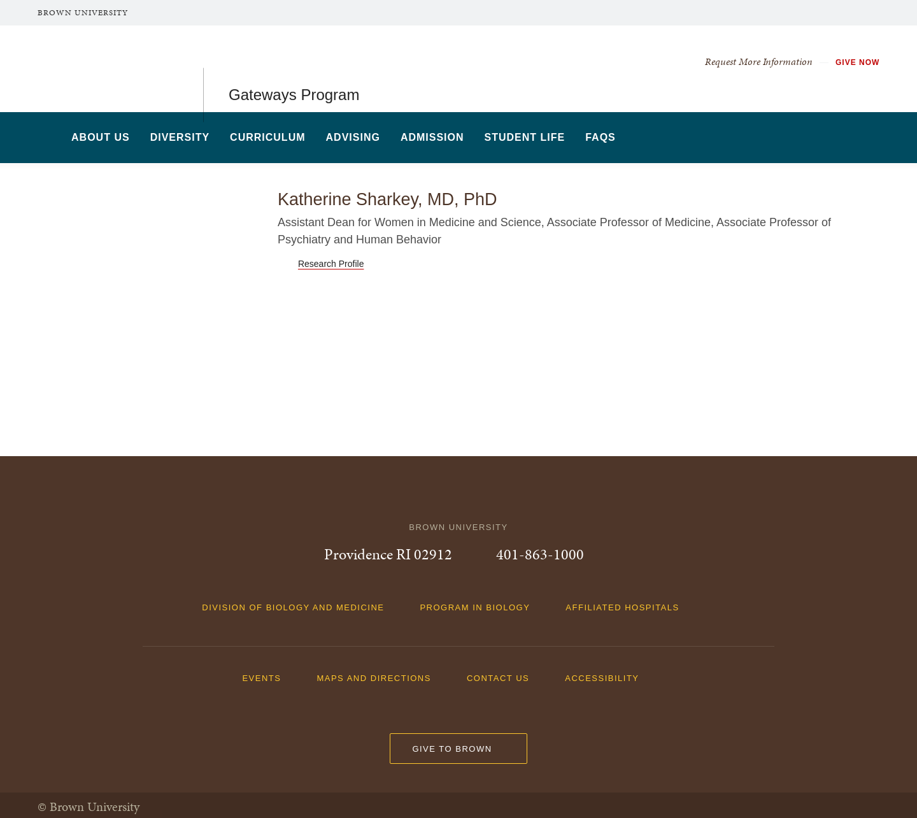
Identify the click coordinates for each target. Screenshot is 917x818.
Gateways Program (294, 68)
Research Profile (331, 264)
